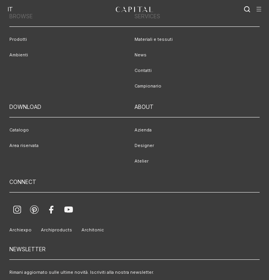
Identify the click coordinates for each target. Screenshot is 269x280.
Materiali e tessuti (153, 39)
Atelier (141, 161)
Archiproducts (56, 230)
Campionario (147, 86)
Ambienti (18, 55)
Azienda (143, 130)
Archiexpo (20, 230)
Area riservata (24, 145)
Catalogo (19, 130)
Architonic (92, 230)
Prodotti (18, 39)
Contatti (143, 70)
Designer (144, 145)
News (140, 55)
